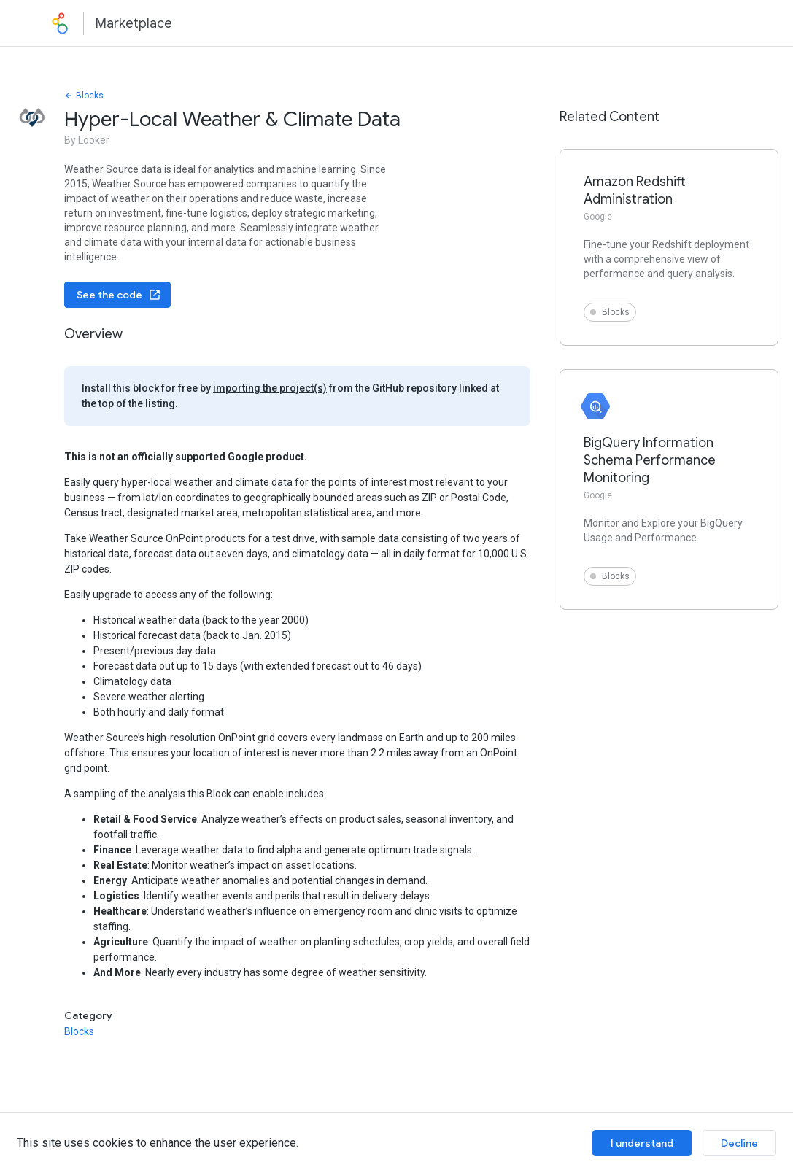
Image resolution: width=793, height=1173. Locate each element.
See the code (119, 294)
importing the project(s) (270, 388)
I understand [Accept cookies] (642, 1143)
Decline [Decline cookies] (739, 1143)
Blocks (84, 95)
